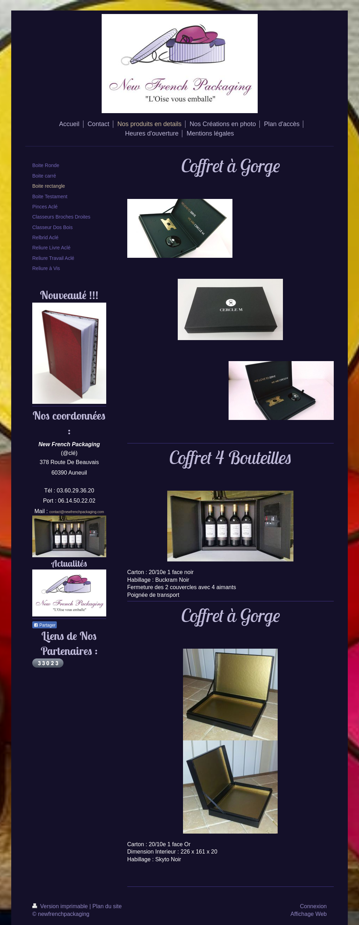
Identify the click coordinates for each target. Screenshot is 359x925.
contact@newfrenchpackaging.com (76, 512)
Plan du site (107, 906)
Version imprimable (60, 906)
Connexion (313, 906)
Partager (44, 625)
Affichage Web (309, 914)
